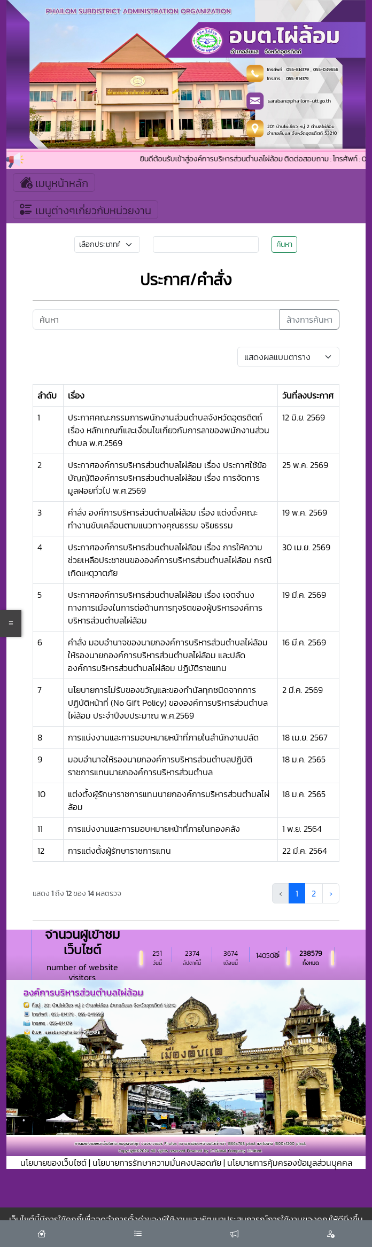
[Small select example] (107, 244)
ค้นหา (284, 244)
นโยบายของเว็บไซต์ (53, 1162)
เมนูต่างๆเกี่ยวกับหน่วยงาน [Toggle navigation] (85, 209)
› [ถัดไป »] (330, 893)
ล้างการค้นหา (309, 319)
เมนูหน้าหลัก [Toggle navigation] (54, 182)
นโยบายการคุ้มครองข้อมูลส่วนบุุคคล (289, 1162)
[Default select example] (288, 357)
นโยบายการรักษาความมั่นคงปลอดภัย (156, 1162)
